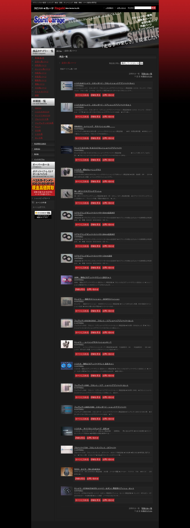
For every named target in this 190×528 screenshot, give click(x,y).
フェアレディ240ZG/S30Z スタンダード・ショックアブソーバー (100, 407)
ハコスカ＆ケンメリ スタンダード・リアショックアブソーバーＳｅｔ (102, 105)
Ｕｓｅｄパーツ (41, 91)
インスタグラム (39, 159)
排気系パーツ (40, 65)
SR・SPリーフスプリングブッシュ (88, 191)
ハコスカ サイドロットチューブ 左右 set (91, 429)
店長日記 (37, 149)
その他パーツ (40, 88)
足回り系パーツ (41, 61)
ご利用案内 (109, 8)
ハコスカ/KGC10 (42, 112)
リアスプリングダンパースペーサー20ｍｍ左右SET (94, 234)
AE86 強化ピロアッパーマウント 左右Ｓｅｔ (92, 277)
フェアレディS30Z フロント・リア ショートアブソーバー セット (101, 385)
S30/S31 (38, 108)
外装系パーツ (40, 77)
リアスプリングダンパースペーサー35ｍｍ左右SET (94, 213)
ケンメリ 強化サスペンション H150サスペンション (97, 299)
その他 (38, 130)
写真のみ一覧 (146, 74)
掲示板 (36, 154)
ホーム (59, 51)
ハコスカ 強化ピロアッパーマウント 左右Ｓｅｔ (94, 364)
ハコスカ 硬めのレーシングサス (87, 170)
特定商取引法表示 (40, 143)
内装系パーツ (40, 73)
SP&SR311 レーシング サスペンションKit (94, 126)
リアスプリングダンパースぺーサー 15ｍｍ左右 (93, 256)
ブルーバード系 (41, 119)
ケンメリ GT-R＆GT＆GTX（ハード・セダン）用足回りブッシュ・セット (104, 488)
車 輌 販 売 (39, 58)
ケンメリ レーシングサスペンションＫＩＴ (93, 342)
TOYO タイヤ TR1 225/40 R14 (87, 469)
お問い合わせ (121, 8)
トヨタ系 (39, 134)
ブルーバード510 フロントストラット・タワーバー (95, 448)
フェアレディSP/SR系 (44, 123)
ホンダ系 (39, 138)
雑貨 (37, 95)
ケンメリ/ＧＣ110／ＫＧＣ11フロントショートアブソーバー (98, 148)
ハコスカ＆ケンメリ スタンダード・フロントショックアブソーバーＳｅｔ (104, 83)
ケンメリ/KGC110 (42, 115)
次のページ (147, 76)
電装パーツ (40, 84)
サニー (38, 127)
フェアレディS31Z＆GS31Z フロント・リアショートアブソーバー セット (104, 321)
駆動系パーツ (40, 80)
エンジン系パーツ (42, 69)
